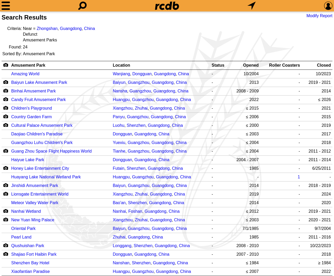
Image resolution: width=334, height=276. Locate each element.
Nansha (120, 91)
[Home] (167, 6)
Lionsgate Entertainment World (39, 194)
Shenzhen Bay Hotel (30, 263)
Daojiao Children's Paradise (37, 134)
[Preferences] (328, 6)
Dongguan (142, 74)
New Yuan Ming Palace (32, 220)
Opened (251, 65)
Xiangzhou (123, 108)
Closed (324, 65)
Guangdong (71, 28)
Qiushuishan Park (27, 245)
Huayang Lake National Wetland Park (46, 177)
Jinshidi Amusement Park (34, 185)
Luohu (118, 125)
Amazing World (25, 74)
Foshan (135, 211)
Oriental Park (23, 228)
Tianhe (119, 151)
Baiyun (119, 82)
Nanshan (121, 263)
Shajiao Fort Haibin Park (33, 254)
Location (121, 65)
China (89, 28)
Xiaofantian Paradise (30, 271)
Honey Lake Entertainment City (40, 168)
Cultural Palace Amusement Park (42, 125)
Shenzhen (136, 125)
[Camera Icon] (5, 82)
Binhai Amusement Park (33, 91)
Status (218, 65)
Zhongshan (47, 28)
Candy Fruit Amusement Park (38, 99)
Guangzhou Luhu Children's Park (42, 142)
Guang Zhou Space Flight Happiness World (51, 151)
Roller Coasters (284, 65)
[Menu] (6, 6)
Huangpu (121, 99)
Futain (118, 168)
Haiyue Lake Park (27, 160)
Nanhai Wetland (26, 211)
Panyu (118, 117)
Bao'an (119, 202)
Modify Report (319, 16)
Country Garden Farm (31, 117)
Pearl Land (21, 237)
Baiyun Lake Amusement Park (39, 82)
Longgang (122, 245)
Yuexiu (119, 142)
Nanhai (119, 211)
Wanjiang (121, 74)
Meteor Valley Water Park (34, 202)
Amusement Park (28, 65)
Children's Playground (31, 108)
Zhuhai (141, 108)
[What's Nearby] (251, 6)
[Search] (82, 6)
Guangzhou (139, 82)
